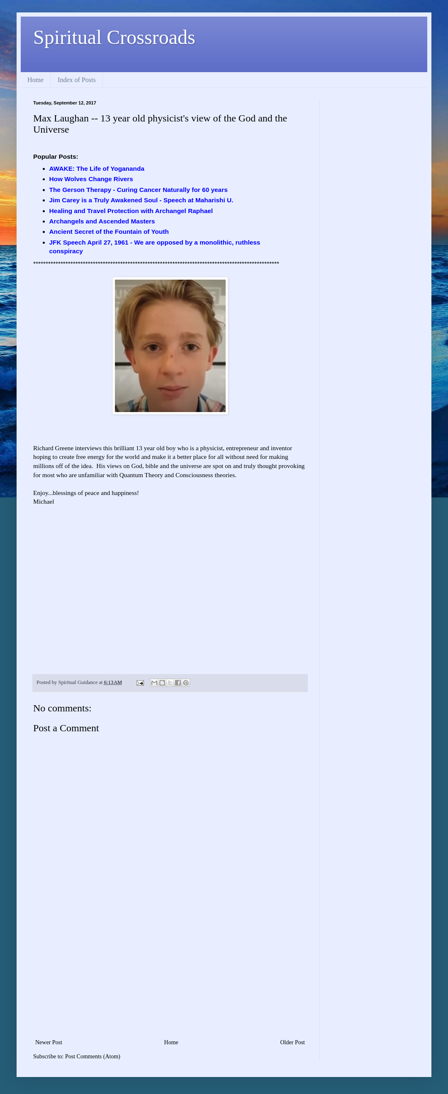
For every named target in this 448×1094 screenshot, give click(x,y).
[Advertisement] (170, 975)
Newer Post (48, 1042)
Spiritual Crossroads (114, 37)
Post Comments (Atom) (92, 1056)
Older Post (292, 1042)
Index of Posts (77, 79)
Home (35, 79)
